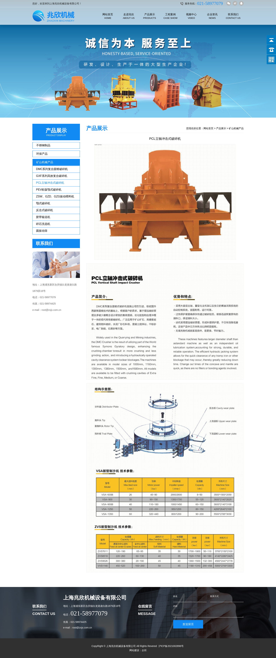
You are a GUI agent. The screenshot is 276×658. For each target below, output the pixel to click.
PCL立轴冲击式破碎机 (50, 182)
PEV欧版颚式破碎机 (48, 189)
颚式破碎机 (43, 203)
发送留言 (188, 624)
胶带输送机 (43, 217)
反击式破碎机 (44, 210)
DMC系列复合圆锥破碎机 (52, 169)
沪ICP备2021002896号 (171, 646)
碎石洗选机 (43, 223)
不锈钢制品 (43, 145)
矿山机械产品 (44, 162)
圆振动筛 (41, 230)
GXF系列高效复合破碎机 (51, 175)
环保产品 (42, 153)
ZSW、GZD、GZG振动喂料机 (55, 196)
